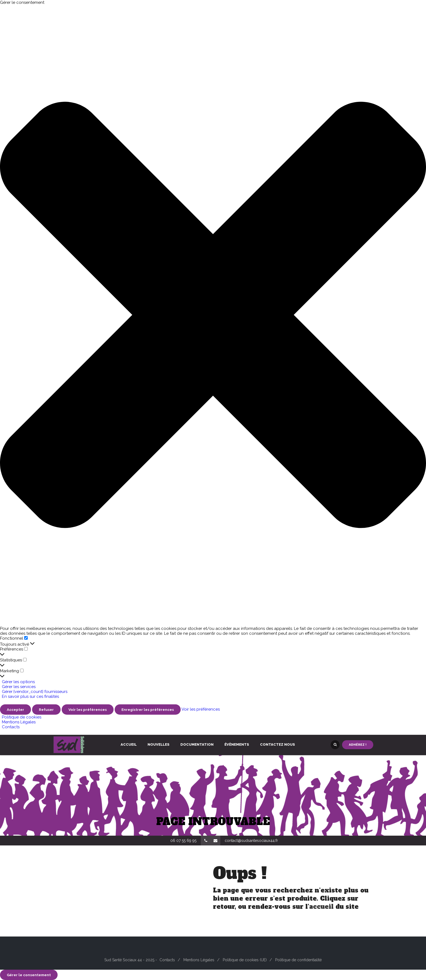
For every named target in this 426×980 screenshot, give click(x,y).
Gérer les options (18, 681)
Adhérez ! (358, 744)
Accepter (15, 709)
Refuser (46, 709)
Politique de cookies (21, 717)
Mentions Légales (19, 722)
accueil (321, 907)
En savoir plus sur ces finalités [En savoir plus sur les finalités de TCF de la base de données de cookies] (30, 696)
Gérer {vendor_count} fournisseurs (34, 691)
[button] (213, 315)
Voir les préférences (87, 709)
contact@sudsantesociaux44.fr (251, 840)
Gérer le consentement (29, 975)
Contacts (11, 726)
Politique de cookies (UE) (245, 960)
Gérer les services (19, 686)
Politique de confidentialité (298, 960)
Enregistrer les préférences (147, 709)
